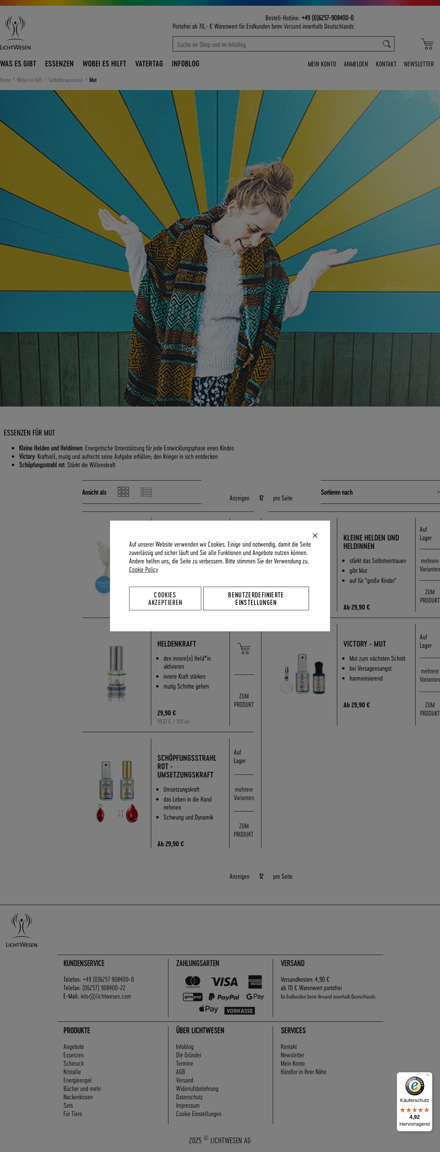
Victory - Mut (366, 643)
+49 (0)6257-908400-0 (327, 17)
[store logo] (44, 32)
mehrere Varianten (430, 564)
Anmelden (356, 64)
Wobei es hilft (30, 79)
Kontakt (386, 64)
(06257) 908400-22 (104, 987)
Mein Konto (322, 64)
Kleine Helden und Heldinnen (372, 541)
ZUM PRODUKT (430, 595)
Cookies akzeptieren (165, 598)
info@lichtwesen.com (106, 996)
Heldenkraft (178, 643)
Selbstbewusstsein (66, 79)
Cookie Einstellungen (199, 1113)
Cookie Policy (143, 569)
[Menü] (427, 1076)
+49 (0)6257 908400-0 (108, 979)
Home (6, 79)
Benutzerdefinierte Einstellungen (256, 598)
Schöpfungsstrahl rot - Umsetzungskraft (188, 766)
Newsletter (419, 64)
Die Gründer (188, 1054)
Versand (292, 26)
